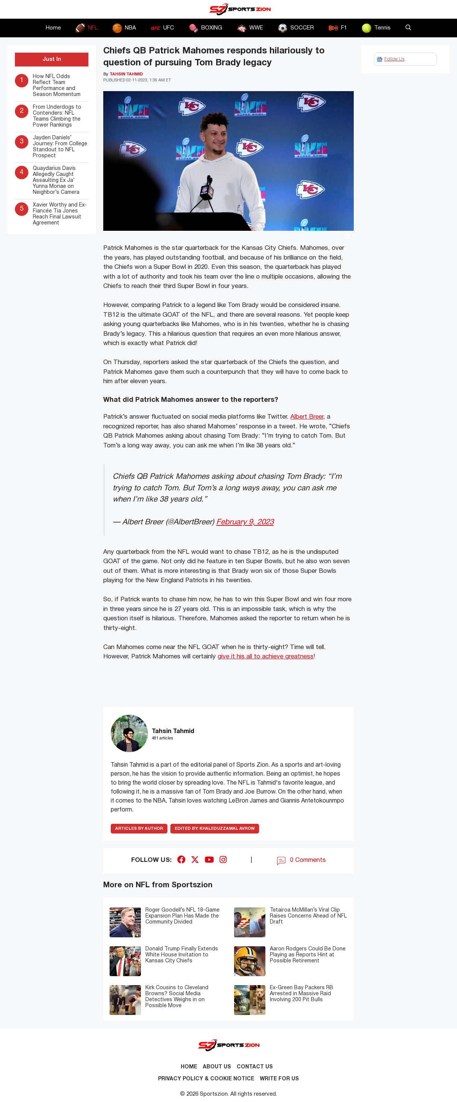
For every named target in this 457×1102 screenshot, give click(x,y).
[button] (408, 28)
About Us (217, 1067)
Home (53, 28)
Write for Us (279, 1079)
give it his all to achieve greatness (265, 656)
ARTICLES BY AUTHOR (139, 829)
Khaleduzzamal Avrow (215, 829)
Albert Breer (306, 417)
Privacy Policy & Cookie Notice (206, 1079)
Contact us (255, 1067)
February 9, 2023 (245, 522)
